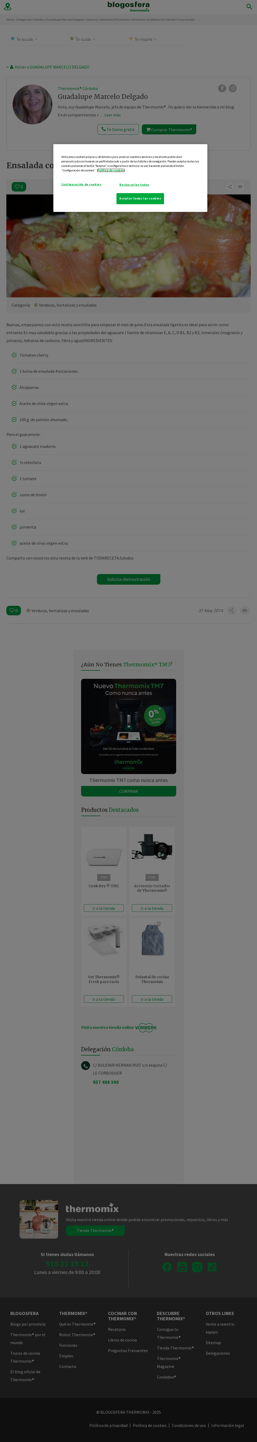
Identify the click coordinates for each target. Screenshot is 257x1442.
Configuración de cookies (81, 184)
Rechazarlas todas (134, 184)
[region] (130, 178)
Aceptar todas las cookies (140, 198)
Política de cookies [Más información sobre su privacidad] (111, 170)
